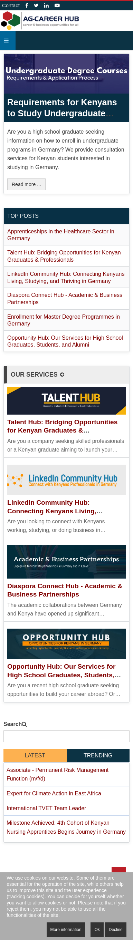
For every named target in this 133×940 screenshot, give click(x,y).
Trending (98, 755)
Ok (96, 929)
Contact (11, 5)
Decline (116, 929)
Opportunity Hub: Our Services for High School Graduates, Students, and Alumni (61, 675)
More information (66, 929)
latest (35, 755)
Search (12, 724)
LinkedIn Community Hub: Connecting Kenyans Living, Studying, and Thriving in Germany (62, 511)
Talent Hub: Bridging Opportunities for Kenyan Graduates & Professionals (62, 430)
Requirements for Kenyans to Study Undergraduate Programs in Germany (62, 113)
